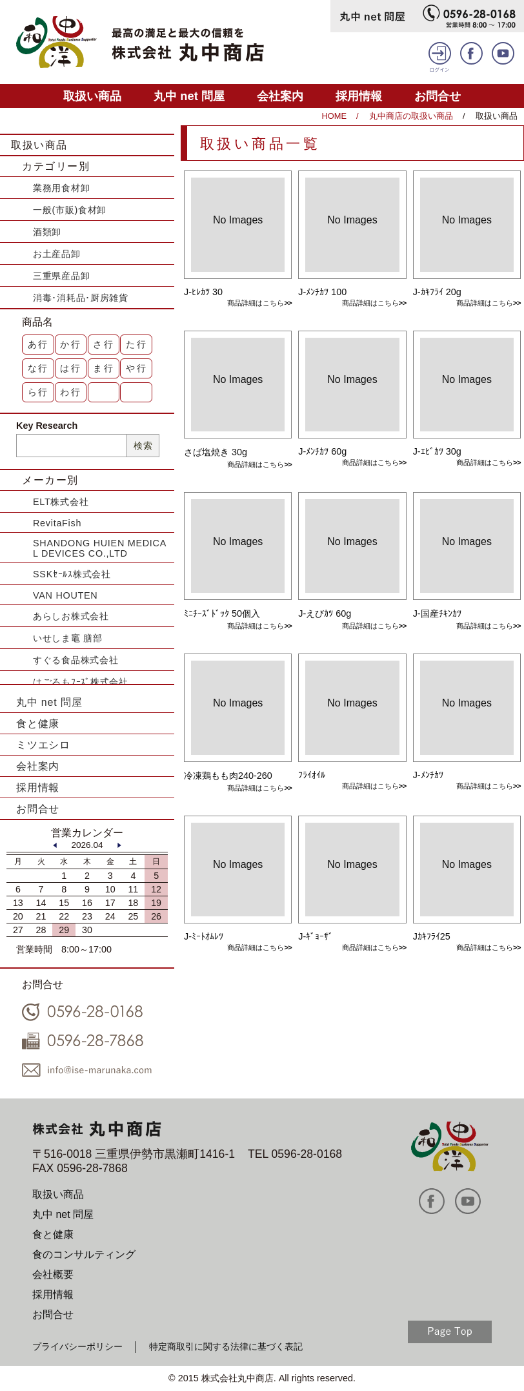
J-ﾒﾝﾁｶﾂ (428, 775)
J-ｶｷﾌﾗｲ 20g (437, 292)
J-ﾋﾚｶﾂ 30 (203, 292)
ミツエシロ (43, 744)
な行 (39, 368)
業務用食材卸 (61, 188)
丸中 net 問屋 (189, 96)
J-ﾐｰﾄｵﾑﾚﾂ (203, 936)
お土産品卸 (57, 254)
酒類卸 (47, 232)
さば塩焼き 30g (215, 452)
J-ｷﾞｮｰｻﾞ (315, 936)
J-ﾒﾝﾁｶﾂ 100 (322, 292)
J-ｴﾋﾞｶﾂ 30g (437, 451)
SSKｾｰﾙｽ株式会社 (72, 574)
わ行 (71, 392)
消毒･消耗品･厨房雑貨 (80, 298)
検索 (143, 445)
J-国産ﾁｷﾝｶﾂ (437, 613)
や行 (137, 368)
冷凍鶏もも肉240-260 (228, 775)
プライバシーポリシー (77, 1346)
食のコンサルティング (84, 1254)
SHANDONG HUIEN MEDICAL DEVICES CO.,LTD (99, 548)
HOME (334, 116)
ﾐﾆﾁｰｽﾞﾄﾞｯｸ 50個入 (222, 613)
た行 (137, 344)
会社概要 (53, 1274)
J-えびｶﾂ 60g (324, 613)
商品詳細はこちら (255, 303)
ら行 (39, 392)
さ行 (104, 344)
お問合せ (437, 96)
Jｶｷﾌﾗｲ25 (431, 936)
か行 (71, 344)
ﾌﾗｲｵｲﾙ (311, 775)
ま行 (104, 368)
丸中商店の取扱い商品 (411, 116)
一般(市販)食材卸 (69, 210)
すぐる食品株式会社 (75, 660)
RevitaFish (57, 523)
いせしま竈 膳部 (68, 638)
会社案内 (280, 96)
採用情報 (359, 96)
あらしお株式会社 (71, 616)
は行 (71, 368)
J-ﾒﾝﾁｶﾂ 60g (322, 451)
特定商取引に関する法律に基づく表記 (226, 1346)
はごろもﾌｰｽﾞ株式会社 (80, 682)
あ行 (39, 344)
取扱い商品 (92, 96)
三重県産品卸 (61, 276)
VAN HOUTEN (65, 595)
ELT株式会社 (60, 502)
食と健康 (37, 723)
